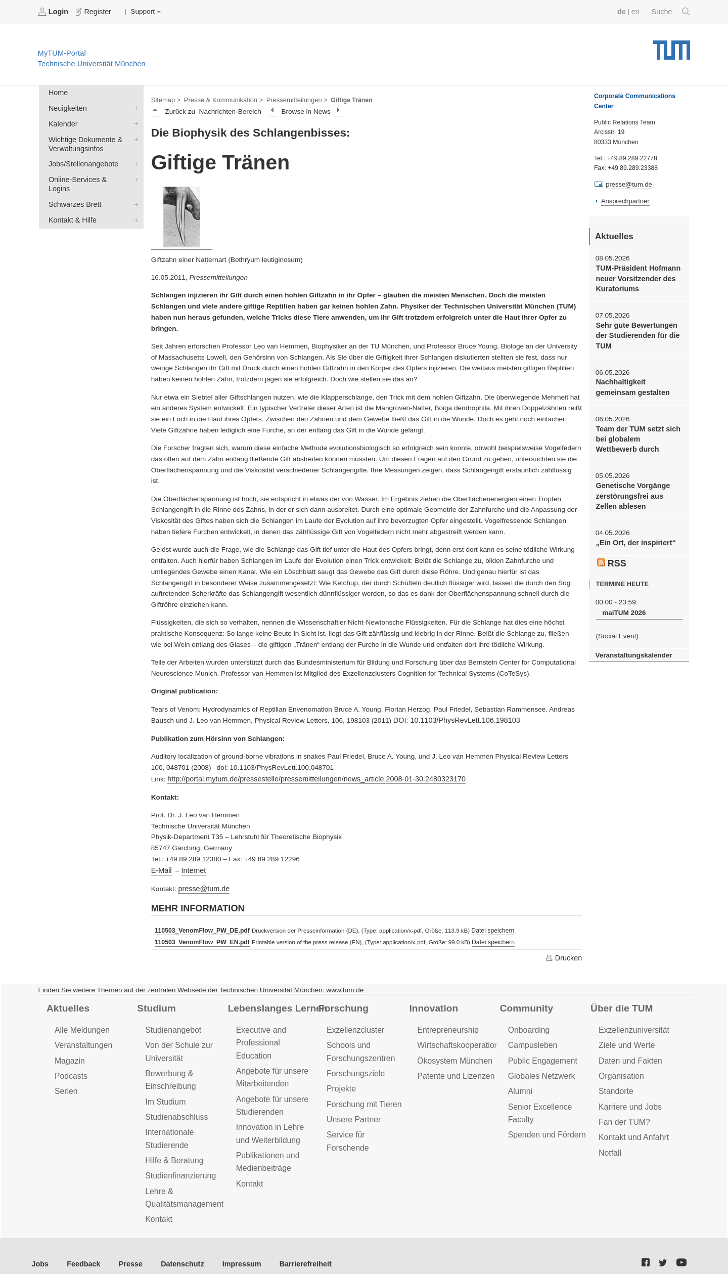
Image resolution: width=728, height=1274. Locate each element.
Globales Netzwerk (540, 1068)
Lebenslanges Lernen (275, 1003)
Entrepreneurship (446, 1024)
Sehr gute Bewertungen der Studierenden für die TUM (635, 331)
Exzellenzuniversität (632, 1024)
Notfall (609, 1141)
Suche (671, 12)
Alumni (519, 1083)
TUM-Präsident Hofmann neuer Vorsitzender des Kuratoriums (636, 276)
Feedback (81, 1248)
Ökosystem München (452, 1053)
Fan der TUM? (623, 1112)
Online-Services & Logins (134, 174)
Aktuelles (67, 1003)
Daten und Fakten (629, 1053)
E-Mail (161, 867)
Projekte (340, 1080)
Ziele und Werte (625, 1039)
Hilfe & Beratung (172, 1148)
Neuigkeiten (134, 106)
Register (92, 12)
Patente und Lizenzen (453, 1068)
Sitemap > (165, 99)
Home (57, 92)
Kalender (134, 120)
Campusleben (531, 1039)
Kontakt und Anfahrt (632, 1126)
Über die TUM (620, 1003)
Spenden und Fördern (545, 1124)
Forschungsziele (354, 1066)
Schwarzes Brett (134, 188)
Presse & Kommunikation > (220, 99)
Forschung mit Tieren (362, 1094)
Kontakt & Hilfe (134, 203)
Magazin (69, 1053)
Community (525, 1003)
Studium (155, 1003)
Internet (191, 867)
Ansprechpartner (624, 200)
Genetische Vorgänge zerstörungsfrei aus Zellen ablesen (638, 487)
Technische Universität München (671, 46)
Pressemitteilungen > (289, 99)
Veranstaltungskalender (631, 643)
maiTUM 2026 (622, 601)
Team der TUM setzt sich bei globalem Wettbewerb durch (637, 432)
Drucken (564, 953)
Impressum (230, 1248)
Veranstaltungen (82, 1039)
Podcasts (70, 1068)
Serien (65, 1083)
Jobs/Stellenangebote (134, 159)
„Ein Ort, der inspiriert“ (633, 533)
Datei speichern (486, 927)
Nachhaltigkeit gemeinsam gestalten (630, 381)
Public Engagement (541, 1053)
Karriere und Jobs (628, 1097)
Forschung (342, 1003)
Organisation (620, 1068)
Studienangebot (171, 1024)
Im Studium (164, 1092)
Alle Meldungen (81, 1024)
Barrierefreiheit (290, 1248)
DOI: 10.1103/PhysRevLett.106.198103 (453, 719)
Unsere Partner (352, 1109)
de (624, 11)
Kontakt (158, 1204)
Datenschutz (174, 1248)
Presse (125, 1248)
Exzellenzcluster (354, 1024)
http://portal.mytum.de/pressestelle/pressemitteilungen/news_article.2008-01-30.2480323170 (308, 776)
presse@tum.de (202, 885)
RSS (611, 553)
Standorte (615, 1083)
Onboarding (528, 1024)
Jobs (40, 1248)
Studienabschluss (174, 1107)
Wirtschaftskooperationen (460, 1039)
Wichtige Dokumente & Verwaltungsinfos (134, 135)
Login (53, 12)
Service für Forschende (366, 1124)
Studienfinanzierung (178, 1163)
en (637, 11)
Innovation (432, 1003)
